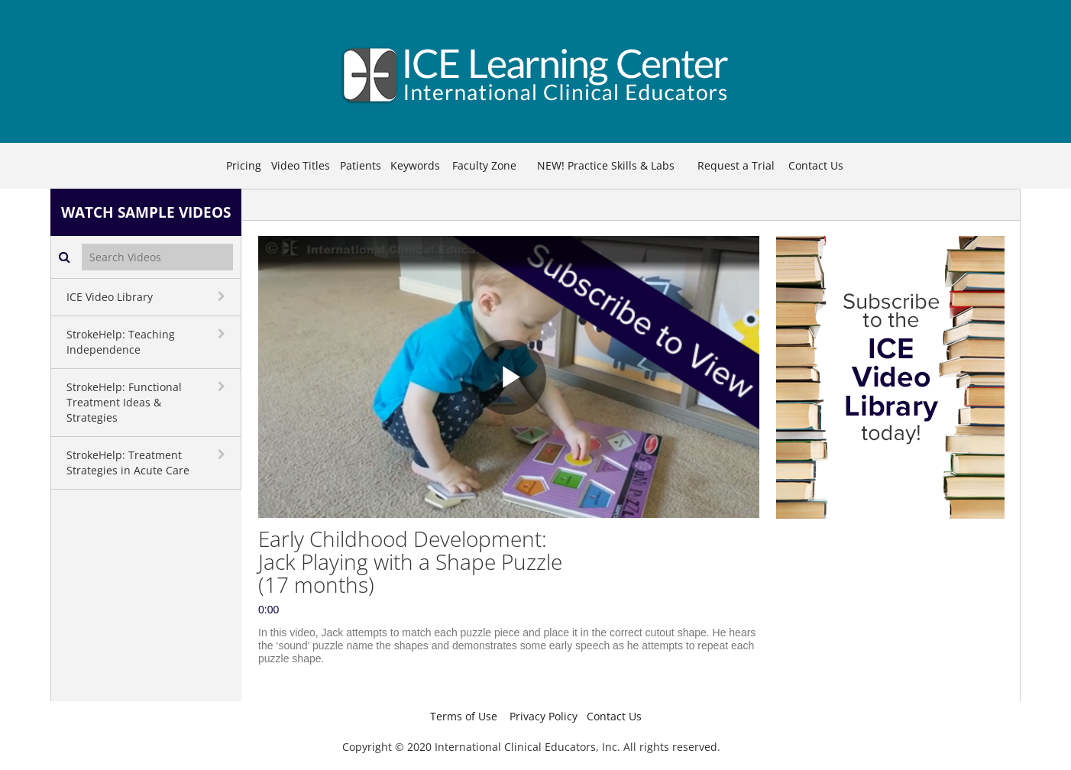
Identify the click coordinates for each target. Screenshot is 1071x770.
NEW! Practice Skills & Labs (606, 165)
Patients (360, 165)
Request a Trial (736, 165)
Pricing (243, 165)
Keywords (415, 165)
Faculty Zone (484, 165)
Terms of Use (463, 716)
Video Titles (300, 165)
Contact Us (815, 165)
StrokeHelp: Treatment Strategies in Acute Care (127, 462)
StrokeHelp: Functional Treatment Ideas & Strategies (124, 402)
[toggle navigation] (223, 296)
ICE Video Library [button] (109, 297)
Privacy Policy (544, 716)
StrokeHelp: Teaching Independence (120, 342)
